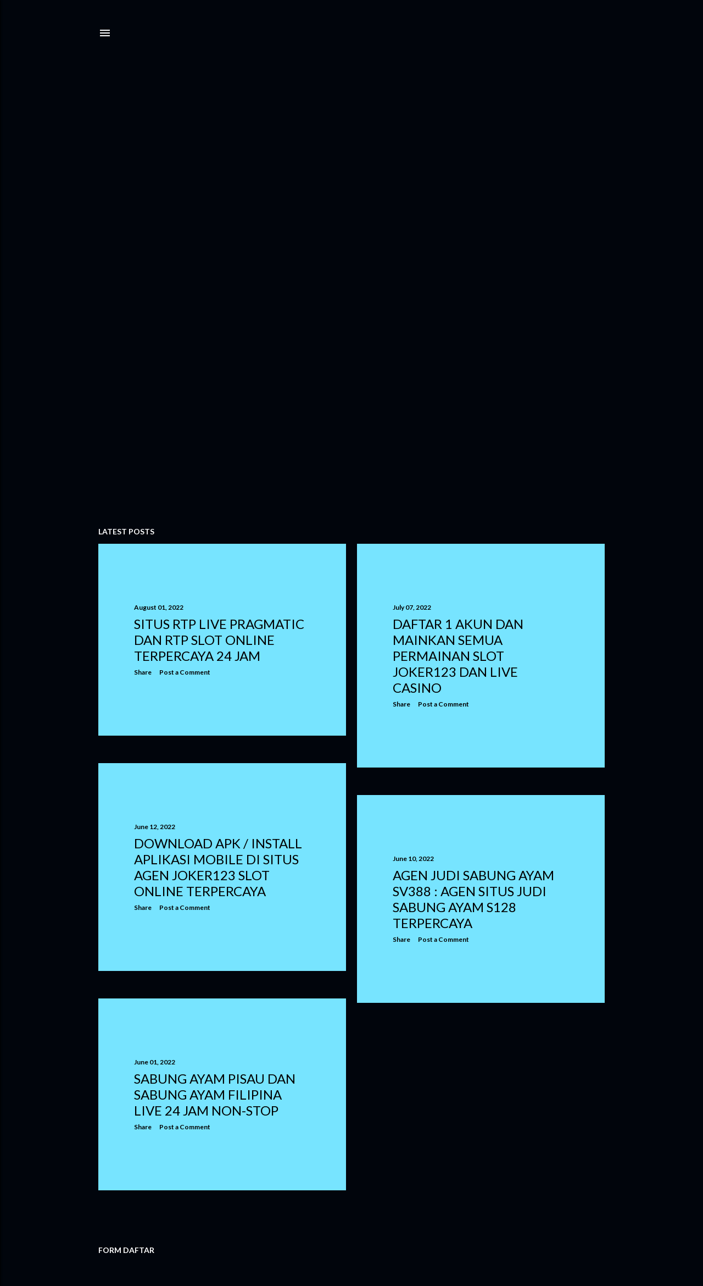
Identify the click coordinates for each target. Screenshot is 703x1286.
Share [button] (143, 672)
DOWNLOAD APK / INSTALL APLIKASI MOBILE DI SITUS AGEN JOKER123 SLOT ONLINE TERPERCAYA (218, 867)
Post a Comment (184, 672)
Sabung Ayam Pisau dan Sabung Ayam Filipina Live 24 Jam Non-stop (214, 1094)
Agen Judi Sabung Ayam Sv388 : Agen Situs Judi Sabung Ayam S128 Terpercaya (473, 899)
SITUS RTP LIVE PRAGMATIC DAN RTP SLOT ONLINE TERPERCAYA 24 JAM (219, 640)
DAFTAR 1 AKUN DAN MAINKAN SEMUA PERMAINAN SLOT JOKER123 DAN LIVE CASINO (458, 656)
